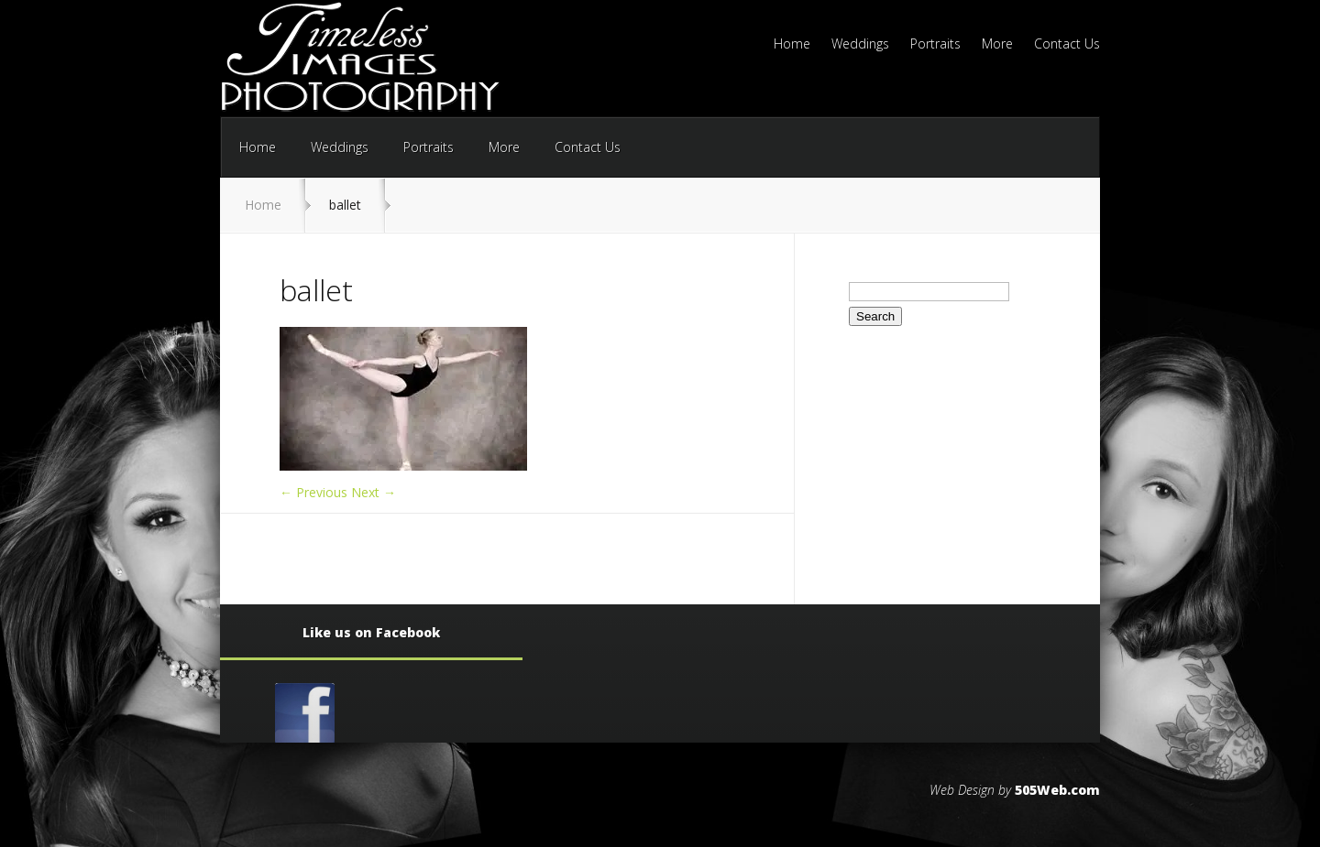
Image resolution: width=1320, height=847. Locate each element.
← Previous (313, 492)
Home (792, 45)
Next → (373, 492)
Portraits (935, 45)
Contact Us (1067, 45)
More (997, 45)
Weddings (860, 45)
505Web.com (1057, 789)
